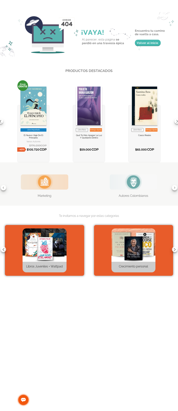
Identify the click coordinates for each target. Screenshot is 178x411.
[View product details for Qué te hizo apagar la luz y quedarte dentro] (89, 121)
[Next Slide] (174, 187)
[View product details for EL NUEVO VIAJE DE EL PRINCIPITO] (33, 121)
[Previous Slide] (3, 187)
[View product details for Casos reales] (144, 121)
